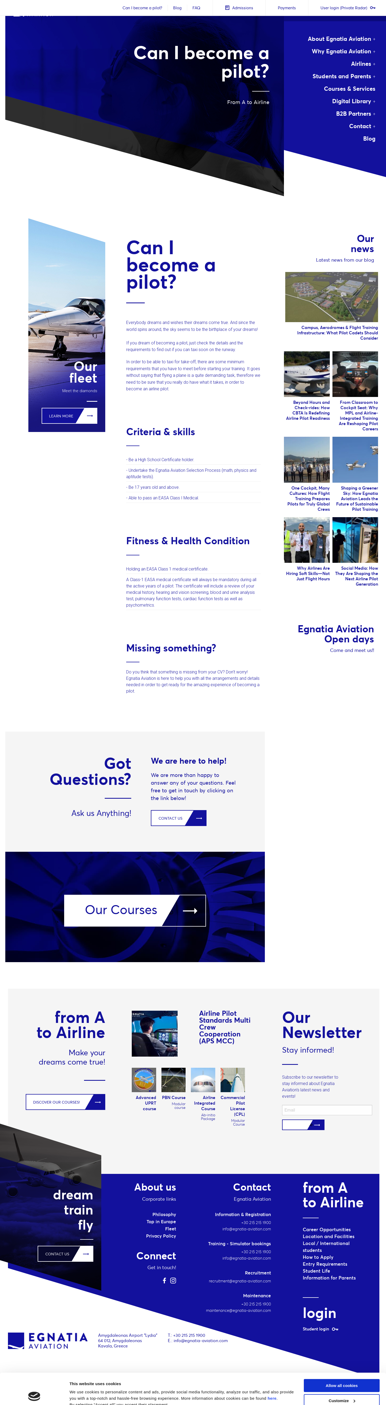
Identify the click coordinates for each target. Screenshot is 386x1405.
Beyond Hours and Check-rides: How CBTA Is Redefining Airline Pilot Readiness (308, 410)
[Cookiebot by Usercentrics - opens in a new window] (34, 1395)
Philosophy (164, 1214)
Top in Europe (161, 1222)
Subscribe (303, 1124)
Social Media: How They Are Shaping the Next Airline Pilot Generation (356, 576)
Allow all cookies (342, 1354)
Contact (360, 126)
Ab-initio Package (208, 1117)
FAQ (196, 7)
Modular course (179, 1105)
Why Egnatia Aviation (341, 51)
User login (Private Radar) (348, 7)
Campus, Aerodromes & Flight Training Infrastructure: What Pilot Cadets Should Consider (337, 333)
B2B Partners (353, 113)
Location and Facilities (328, 1236)
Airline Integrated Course (204, 1103)
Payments (287, 7)
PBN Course (174, 1097)
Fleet (170, 1229)
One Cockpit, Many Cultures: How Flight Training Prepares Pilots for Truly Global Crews (308, 498)
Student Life (316, 1271)
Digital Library (351, 101)
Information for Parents (329, 1278)
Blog (177, 7)
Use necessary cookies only (341, 1384)
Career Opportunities (327, 1229)
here (272, 1367)
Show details (81, 1394)
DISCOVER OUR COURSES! (56, 1102)
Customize (342, 1369)
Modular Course (238, 1122)
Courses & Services (349, 88)
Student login (321, 1328)
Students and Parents (342, 76)
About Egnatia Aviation (339, 38)
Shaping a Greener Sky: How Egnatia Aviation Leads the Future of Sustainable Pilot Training (357, 498)
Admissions (239, 7)
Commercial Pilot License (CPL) (233, 1106)
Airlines (361, 63)
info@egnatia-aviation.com (201, 1340)
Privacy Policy (161, 1236)
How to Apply (318, 1257)
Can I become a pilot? (142, 7)
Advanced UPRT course (146, 1103)
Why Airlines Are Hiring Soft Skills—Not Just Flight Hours (308, 573)
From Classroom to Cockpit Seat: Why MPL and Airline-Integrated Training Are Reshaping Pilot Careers (358, 415)
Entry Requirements (325, 1264)
